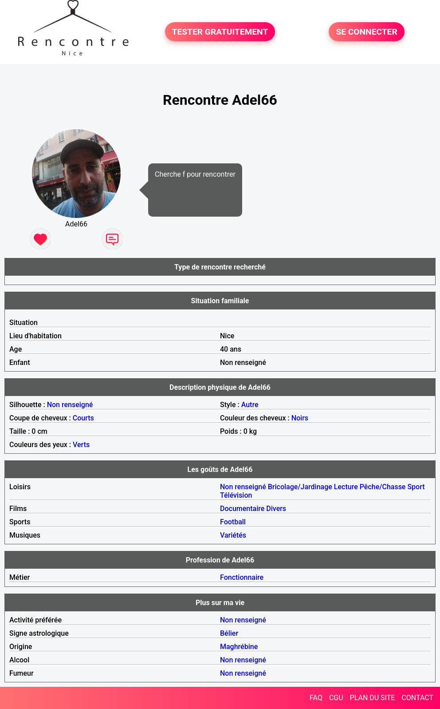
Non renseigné (70, 404)
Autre (250, 404)
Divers (276, 508)
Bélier (229, 633)
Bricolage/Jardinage (300, 487)
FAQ (316, 697)
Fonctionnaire (241, 577)
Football (233, 522)
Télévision (236, 495)
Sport (415, 487)
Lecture (346, 487)
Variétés (233, 535)
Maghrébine (239, 646)
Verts (81, 444)
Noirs (299, 418)
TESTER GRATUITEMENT (220, 32)
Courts (83, 418)
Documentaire (242, 508)
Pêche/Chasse (383, 487)
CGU (336, 697)
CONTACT (417, 697)
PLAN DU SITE (372, 697)
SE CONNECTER (366, 32)
